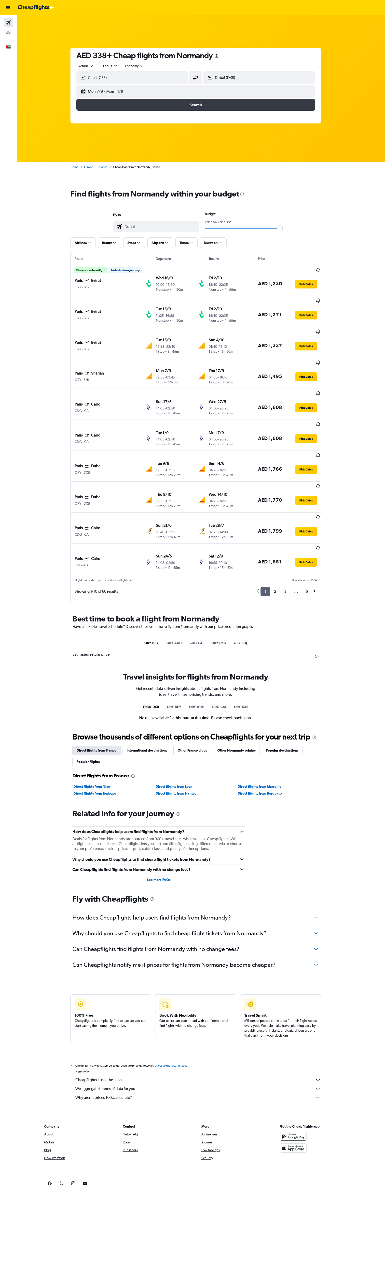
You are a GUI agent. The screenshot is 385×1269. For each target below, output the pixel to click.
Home (80, 167)
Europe (94, 167)
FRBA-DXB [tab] (156, 652)
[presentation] (222, 56)
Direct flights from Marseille (265, 732)
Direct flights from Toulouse (100, 739)
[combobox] (91, 65)
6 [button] (312, 536)
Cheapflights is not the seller (203, 1025)
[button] (8, 7)
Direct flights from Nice (97, 732)
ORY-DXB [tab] (224, 588)
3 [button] (290, 536)
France (108, 167)
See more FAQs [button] (164, 825)
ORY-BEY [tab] (157, 588)
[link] (293, 1128)
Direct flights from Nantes (181, 739)
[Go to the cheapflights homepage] (36, 7)
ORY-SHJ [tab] (245, 588)
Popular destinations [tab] (287, 696)
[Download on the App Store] (301, 1093)
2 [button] (280, 536)
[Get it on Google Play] (301, 1081)
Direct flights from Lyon (179, 732)
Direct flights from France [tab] (102, 696)
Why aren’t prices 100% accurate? (203, 1043)
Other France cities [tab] (197, 696)
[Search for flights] (8, 23)
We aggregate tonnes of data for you (203, 1034)
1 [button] (271, 536)
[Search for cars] (8, 33)
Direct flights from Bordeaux (265, 739)
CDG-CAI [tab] (202, 588)
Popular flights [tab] (93, 707)
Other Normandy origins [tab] (242, 696)
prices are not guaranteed (176, 1010)
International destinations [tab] (152, 696)
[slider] (285, 228)
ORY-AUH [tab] (179, 588)
